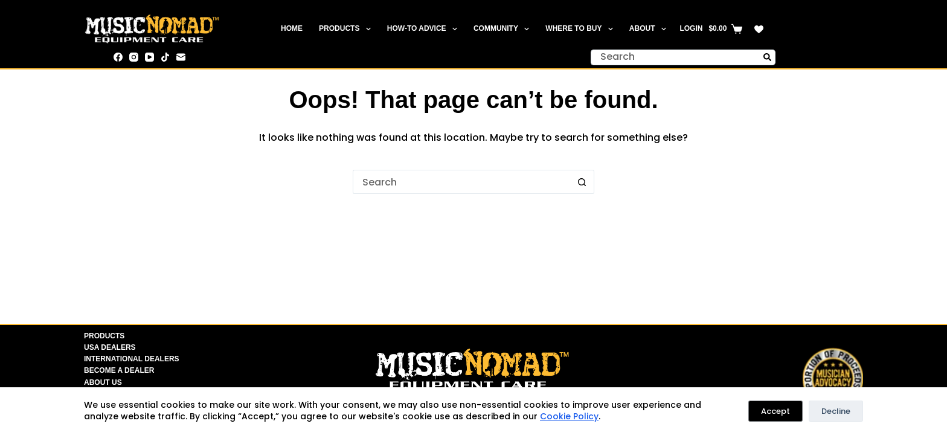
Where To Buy (581, 29)
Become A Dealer (119, 370)
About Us (103, 382)
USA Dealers (110, 347)
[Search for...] (675, 57)
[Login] (690, 29)
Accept (775, 411)
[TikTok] (165, 57)
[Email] (180, 57)
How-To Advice (424, 29)
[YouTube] (149, 57)
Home (292, 28)
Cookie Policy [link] (569, 416)
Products (347, 29)
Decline (835, 411)
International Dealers (131, 359)
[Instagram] (133, 57)
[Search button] (767, 57)
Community (504, 29)
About (650, 29)
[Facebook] (118, 57)
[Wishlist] (758, 29)
